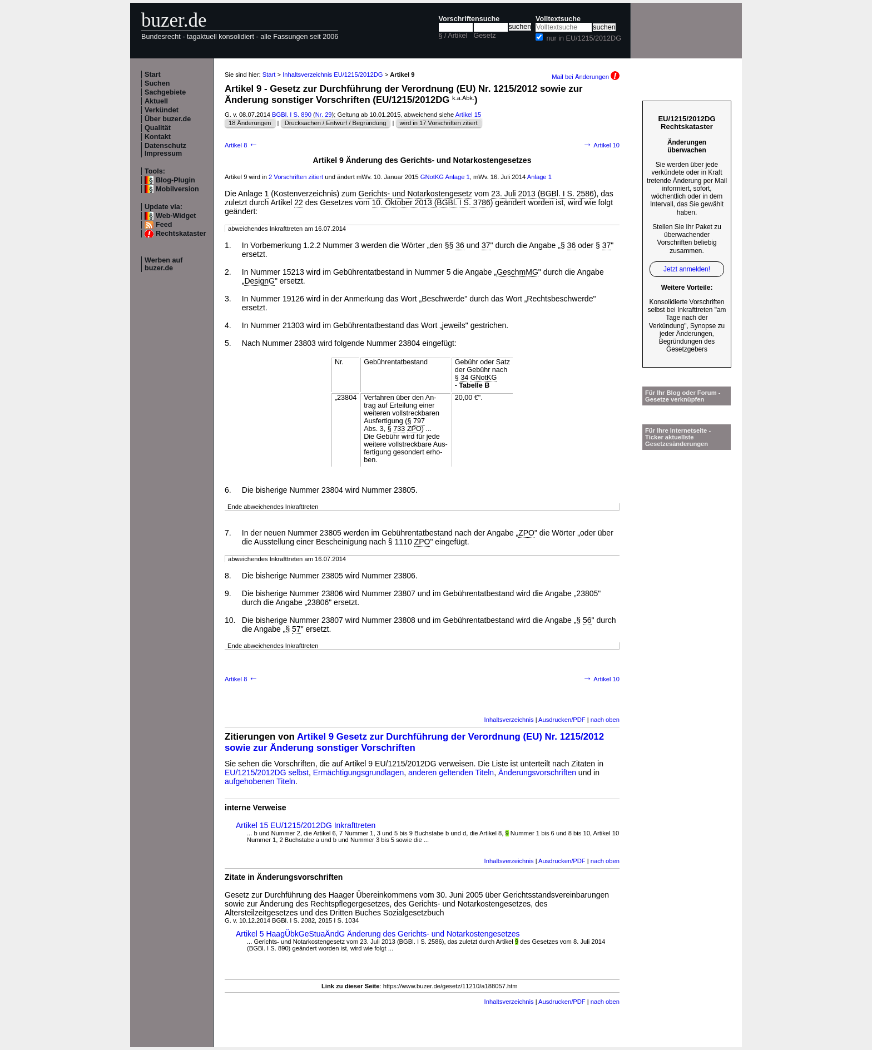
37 (486, 245)
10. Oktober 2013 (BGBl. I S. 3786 (431, 202)
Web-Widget (176, 216)
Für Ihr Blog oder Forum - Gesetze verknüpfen (683, 396)
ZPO (414, 429)
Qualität (158, 128)
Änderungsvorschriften (537, 772)
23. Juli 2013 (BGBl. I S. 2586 (542, 193)
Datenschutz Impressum (165, 149)
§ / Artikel (453, 35)
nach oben (605, 719)
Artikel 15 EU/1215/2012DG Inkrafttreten (305, 825)
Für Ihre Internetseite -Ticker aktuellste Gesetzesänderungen (678, 437)
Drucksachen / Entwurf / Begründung (336, 123)
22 (298, 202)
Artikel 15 (468, 114)
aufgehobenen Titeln (260, 781)
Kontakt (158, 137)
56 (587, 620)
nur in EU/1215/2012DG (584, 38)
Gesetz (485, 35)
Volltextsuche (558, 19)
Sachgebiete (165, 92)
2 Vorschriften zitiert (296, 177)
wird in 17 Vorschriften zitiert (439, 123)
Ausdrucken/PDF (562, 719)
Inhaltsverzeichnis (509, 719)
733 (399, 429)
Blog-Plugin (175, 180)
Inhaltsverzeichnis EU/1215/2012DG (333, 74)
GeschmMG (517, 272)
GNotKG (432, 177)
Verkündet (162, 110)
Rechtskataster (181, 233)
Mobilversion (177, 189)
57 (296, 629)
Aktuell (156, 101)
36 (459, 245)
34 (464, 378)
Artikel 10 (601, 145)
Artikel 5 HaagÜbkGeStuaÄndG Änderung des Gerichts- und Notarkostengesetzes (378, 933)
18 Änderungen (250, 123)
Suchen (157, 83)
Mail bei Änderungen (586, 76)
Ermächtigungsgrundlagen (358, 772)
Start (153, 74)
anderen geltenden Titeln (451, 772)
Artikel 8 (241, 145)
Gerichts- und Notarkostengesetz (415, 193)
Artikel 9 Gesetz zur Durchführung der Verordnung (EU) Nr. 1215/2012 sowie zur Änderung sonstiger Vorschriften (414, 742)
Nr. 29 (323, 114)
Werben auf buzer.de (163, 264)
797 (419, 421)
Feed (164, 225)
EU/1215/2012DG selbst (267, 772)
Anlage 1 (457, 177)
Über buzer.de (168, 119)
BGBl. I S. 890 (291, 114)
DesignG (259, 280)
